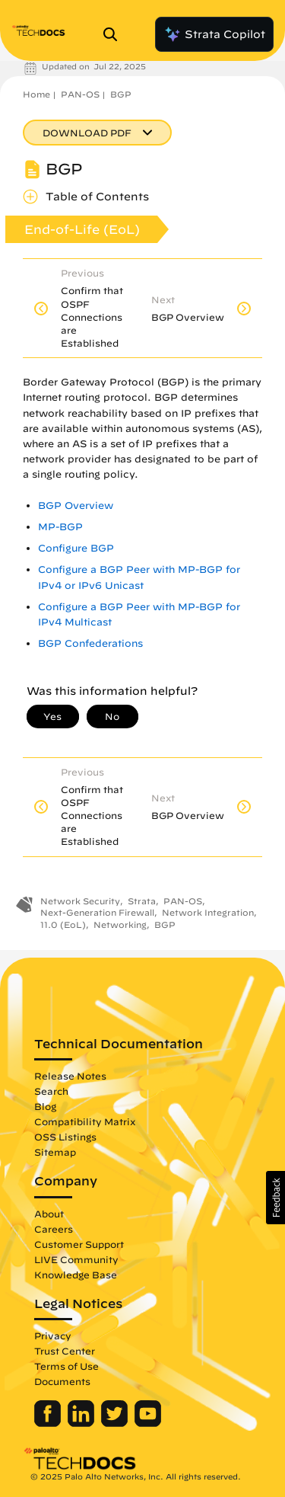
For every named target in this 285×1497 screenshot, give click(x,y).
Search (51, 1091)
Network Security (80, 901)
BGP (120, 94)
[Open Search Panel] (114, 34)
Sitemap (55, 1152)
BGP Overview (75, 505)
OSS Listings (65, 1136)
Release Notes (70, 1075)
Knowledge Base (75, 1274)
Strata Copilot (214, 34)
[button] (275, 1197)
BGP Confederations (90, 643)
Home (36, 94)
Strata (142, 901)
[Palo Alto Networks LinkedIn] (82, 1423)
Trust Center (64, 1350)
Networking (120, 924)
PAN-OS (80, 94)
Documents (62, 1381)
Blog (45, 1106)
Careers (53, 1229)
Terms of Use (66, 1366)
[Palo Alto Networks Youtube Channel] (148, 1423)
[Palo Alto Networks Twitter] (116, 1423)
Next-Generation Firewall (97, 912)
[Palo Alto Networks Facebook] (49, 1423)
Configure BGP (76, 548)
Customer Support (79, 1244)
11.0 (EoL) (63, 924)
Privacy (52, 1335)
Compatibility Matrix (84, 1121)
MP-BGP (60, 527)
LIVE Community (76, 1259)
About (49, 1213)
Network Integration (208, 912)
